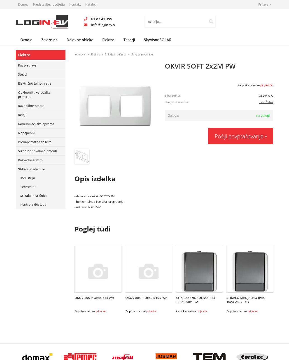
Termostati (28, 187)
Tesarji (129, 39)
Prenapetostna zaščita (34, 142)
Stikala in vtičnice (31, 169)
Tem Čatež (266, 102)
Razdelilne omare (31, 106)
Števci (22, 74)
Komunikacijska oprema (36, 124)
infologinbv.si (103, 24)
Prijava (264, 4)
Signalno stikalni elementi (37, 151)
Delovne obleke (80, 39)
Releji (22, 115)
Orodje (26, 39)
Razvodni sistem (30, 160)
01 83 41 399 (101, 19)
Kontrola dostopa (33, 204)
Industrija (27, 178)
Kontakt (75, 4)
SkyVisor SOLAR (157, 39)
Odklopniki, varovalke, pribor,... (34, 94)
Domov (23, 4)
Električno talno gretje (34, 83)
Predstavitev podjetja (49, 4)
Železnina (49, 39)
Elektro (108, 39)
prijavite (266, 85)
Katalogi (91, 4)
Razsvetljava (27, 65)
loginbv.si (80, 54)
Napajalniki (26, 133)
